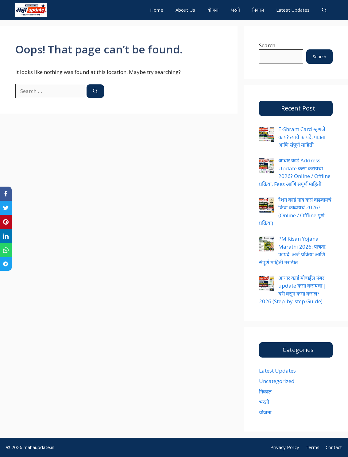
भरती (235, 10)
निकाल (258, 10)
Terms (312, 447)
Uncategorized (277, 381)
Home (156, 10)
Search (267, 45)
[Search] (95, 91)
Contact (334, 447)
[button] (324, 10)
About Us (185, 10)
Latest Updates (293, 10)
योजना (212, 10)
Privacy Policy (284, 447)
